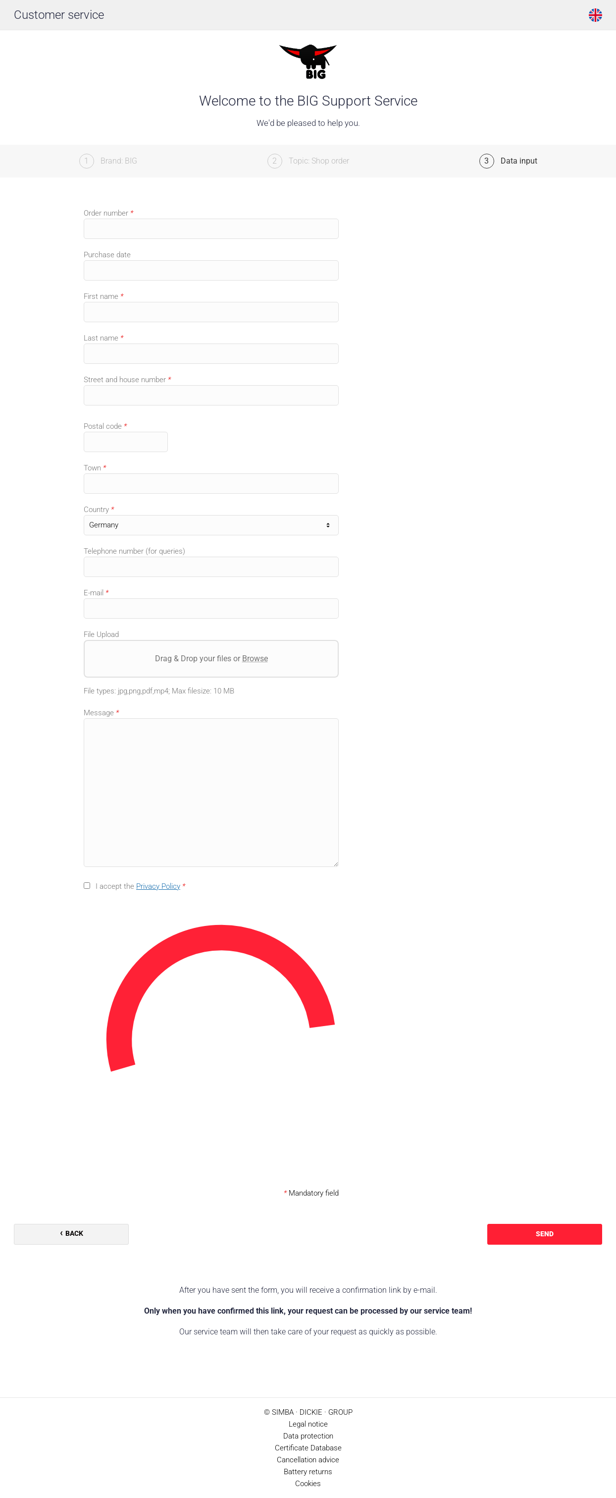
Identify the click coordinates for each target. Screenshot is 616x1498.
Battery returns (308, 1471)
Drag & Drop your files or (211, 658)
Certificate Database (308, 1447)
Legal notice (308, 1424)
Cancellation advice (308, 1459)
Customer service (59, 15)
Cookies (308, 1483)
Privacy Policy (158, 886)
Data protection (308, 1436)
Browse (255, 658)
